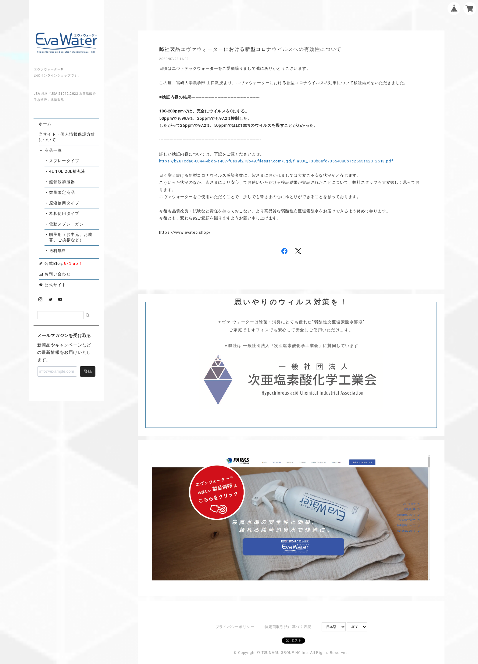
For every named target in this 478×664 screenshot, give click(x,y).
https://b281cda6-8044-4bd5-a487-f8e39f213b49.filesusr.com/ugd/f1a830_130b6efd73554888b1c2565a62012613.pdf (276, 161)
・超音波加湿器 (62, 181)
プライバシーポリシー (235, 627)
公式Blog (61, 263)
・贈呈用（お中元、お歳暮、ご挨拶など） (70, 237)
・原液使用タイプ (64, 203)
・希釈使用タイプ (64, 213)
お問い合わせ (55, 274)
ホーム (45, 123)
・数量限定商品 (62, 192)
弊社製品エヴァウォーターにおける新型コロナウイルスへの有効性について (250, 49)
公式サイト (52, 284)
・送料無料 (57, 250)
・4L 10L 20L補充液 (67, 171)
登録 (88, 371)
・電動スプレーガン (66, 224)
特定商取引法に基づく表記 (288, 627)
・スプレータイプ (64, 160)
